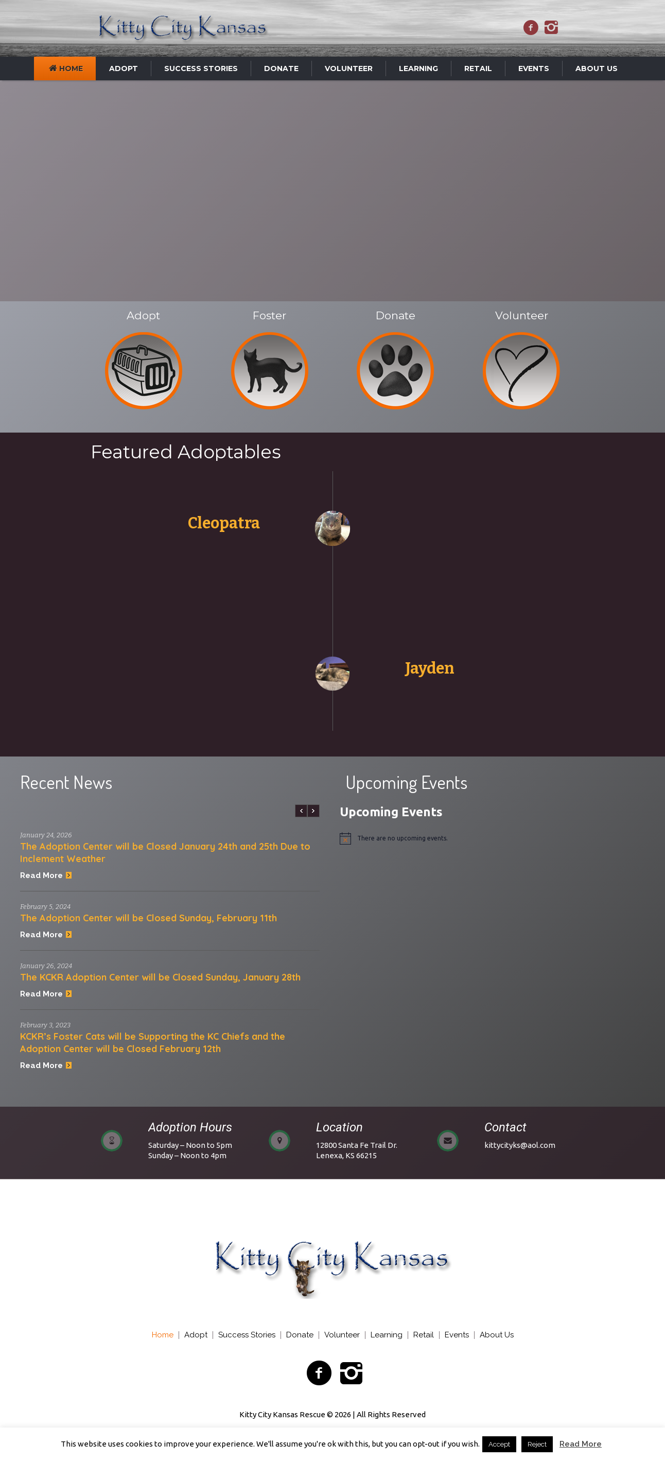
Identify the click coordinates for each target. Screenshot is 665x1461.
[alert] (495, 838)
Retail (423, 1335)
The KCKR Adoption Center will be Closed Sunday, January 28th (160, 977)
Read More (46, 875)
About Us (497, 1335)
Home (162, 1335)
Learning (386, 1335)
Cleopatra (224, 523)
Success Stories (246, 1335)
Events (457, 1335)
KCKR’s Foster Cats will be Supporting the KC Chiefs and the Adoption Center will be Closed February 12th (152, 1042)
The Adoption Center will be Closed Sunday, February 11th (148, 918)
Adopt (195, 1335)
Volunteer (342, 1335)
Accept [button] (499, 1444)
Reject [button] (537, 1444)
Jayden (429, 668)
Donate (299, 1335)
